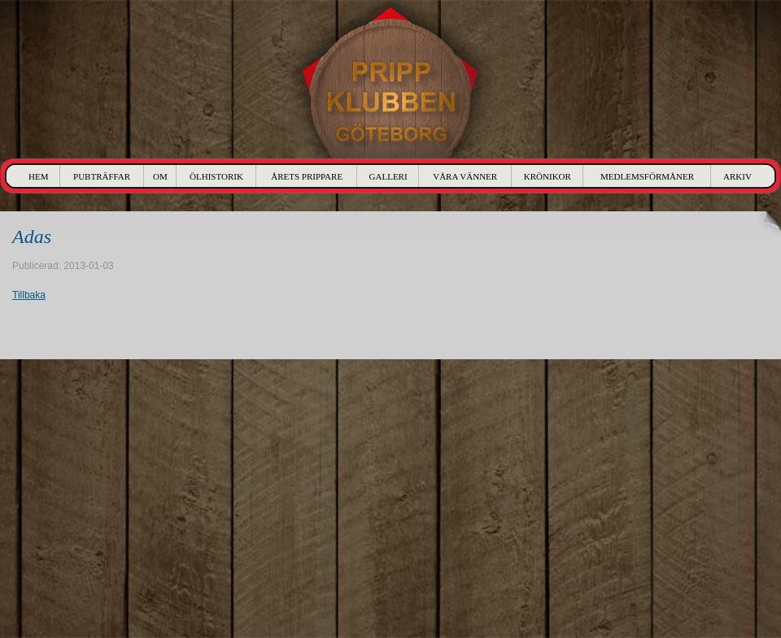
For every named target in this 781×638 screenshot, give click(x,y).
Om (160, 176)
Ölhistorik (216, 176)
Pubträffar (101, 176)
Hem (38, 176)
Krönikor (547, 176)
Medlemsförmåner (647, 176)
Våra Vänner (465, 176)
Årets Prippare (307, 176)
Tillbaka (29, 295)
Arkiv (737, 176)
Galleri (388, 176)
